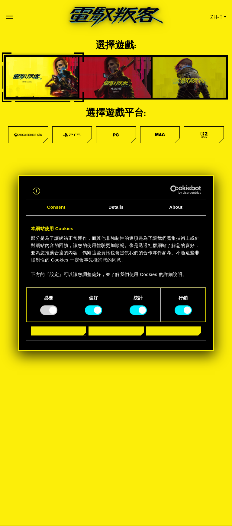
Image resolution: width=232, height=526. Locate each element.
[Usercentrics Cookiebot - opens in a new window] (174, 190)
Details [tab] (116, 207)
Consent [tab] (56, 207)
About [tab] (175, 207)
